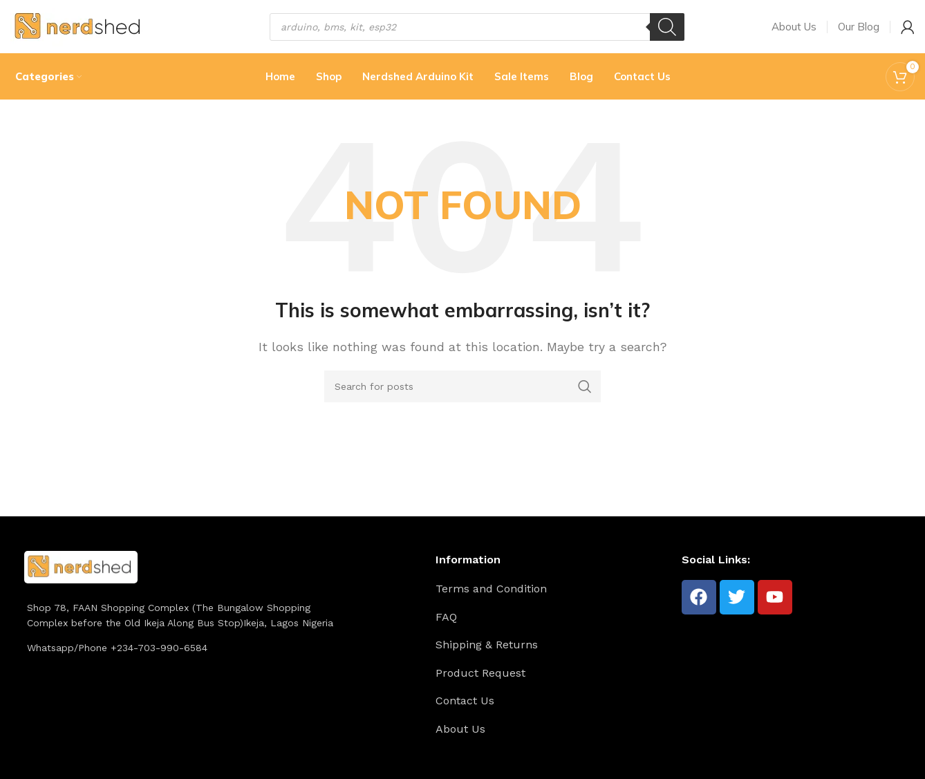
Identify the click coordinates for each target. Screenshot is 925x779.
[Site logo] (79, 30)
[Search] (667, 31)
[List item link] (553, 600)
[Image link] (81, 577)
